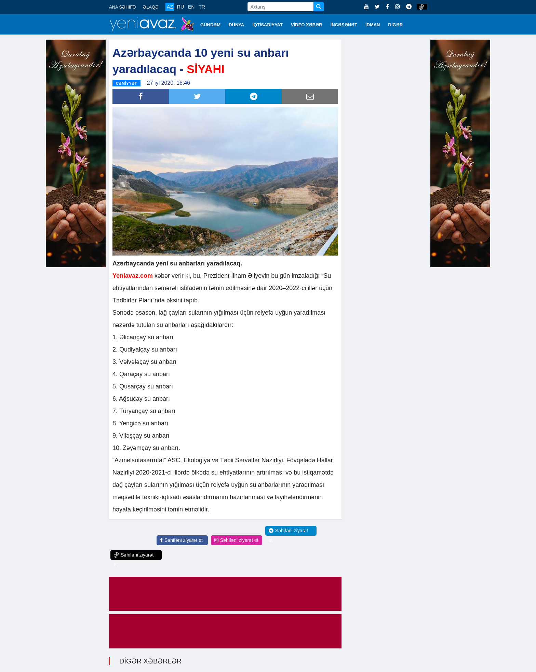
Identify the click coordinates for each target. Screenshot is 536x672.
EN (191, 7)
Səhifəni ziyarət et (181, 540)
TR (202, 7)
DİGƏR (395, 24)
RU (180, 7)
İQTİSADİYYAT (267, 24)
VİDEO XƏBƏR (306, 24)
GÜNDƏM (210, 24)
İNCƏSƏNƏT (344, 24)
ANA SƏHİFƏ (122, 7)
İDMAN (372, 24)
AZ (170, 7)
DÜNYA (236, 24)
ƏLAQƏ (151, 7)
